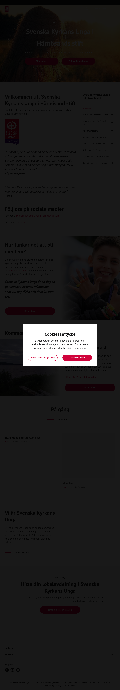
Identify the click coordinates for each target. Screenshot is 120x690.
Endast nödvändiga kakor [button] (43, 357)
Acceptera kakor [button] (77, 357)
